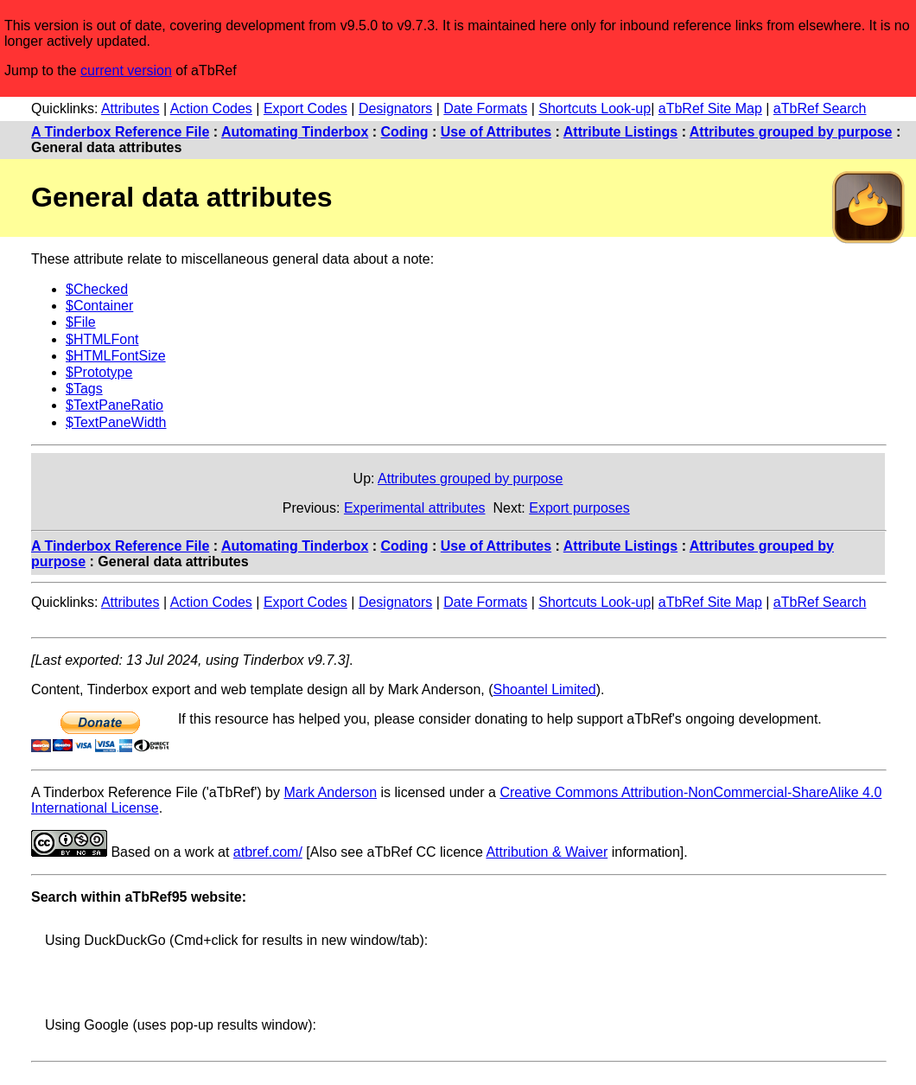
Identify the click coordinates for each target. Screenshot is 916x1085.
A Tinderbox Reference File (120, 131)
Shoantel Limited (544, 689)
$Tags (84, 388)
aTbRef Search (820, 108)
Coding (405, 131)
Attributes (130, 108)
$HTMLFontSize (116, 355)
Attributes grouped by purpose (791, 131)
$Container (99, 305)
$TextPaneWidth (116, 422)
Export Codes (305, 108)
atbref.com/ (267, 852)
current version (126, 70)
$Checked (97, 289)
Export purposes (579, 508)
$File (81, 322)
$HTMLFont (102, 339)
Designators (395, 108)
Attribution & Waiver (546, 852)
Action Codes (211, 108)
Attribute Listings (620, 131)
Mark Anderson (330, 792)
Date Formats (485, 108)
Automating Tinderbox (294, 131)
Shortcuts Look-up (594, 108)
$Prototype (99, 372)
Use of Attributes (496, 131)
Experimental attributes (415, 508)
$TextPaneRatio (114, 405)
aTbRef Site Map (710, 108)
